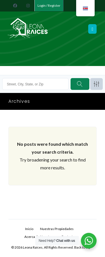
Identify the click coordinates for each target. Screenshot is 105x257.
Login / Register (49, 5)
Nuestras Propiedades (57, 229)
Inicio (29, 229)
